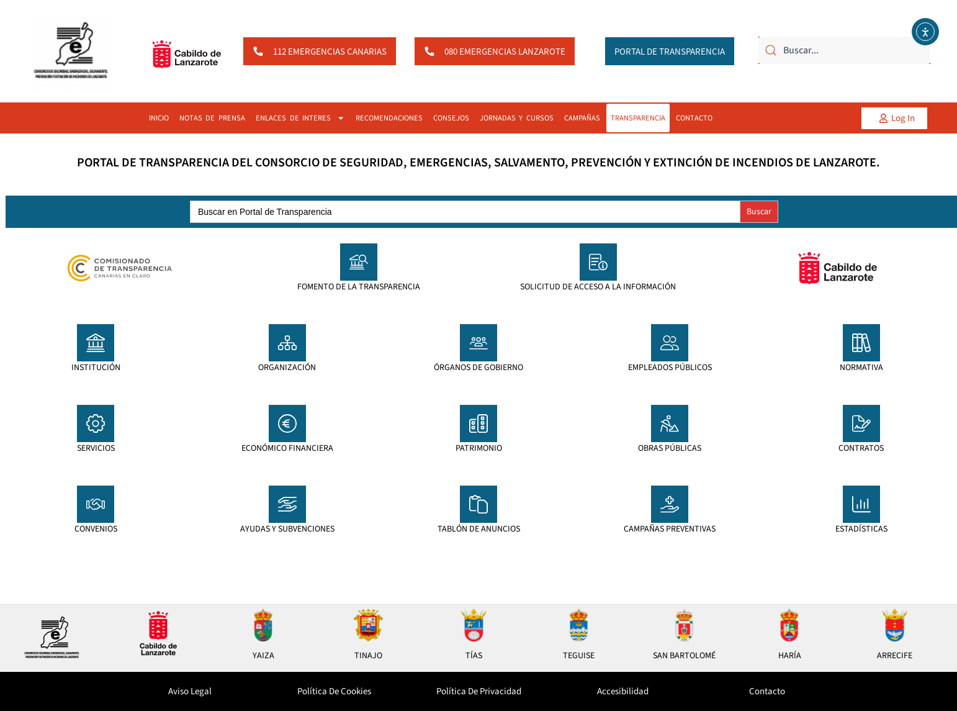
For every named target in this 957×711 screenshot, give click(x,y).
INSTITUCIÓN (95, 367)
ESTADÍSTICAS (861, 529)
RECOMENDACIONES (389, 118)
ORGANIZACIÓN (287, 367)
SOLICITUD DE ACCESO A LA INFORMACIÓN (598, 287)
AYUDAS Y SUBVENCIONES (287, 529)
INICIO (159, 118)
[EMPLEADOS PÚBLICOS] (669, 342)
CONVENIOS (95, 529)
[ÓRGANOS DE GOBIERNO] (478, 342)
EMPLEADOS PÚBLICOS (670, 367)
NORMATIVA (861, 367)
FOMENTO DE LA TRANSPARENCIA (358, 287)
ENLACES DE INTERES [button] (300, 118)
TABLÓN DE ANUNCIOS (479, 529)
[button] (894, 118)
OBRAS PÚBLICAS (669, 448)
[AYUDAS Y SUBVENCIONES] (287, 504)
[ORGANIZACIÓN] (287, 342)
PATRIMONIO (479, 448)
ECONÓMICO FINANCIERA (287, 448)
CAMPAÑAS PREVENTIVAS (670, 529)
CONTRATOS (861, 448)
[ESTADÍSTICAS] (861, 504)
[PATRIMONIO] (478, 423)
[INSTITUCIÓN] (95, 342)
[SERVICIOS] (95, 423)
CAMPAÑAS (582, 118)
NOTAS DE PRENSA (212, 118)
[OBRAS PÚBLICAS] (669, 423)
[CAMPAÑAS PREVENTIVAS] (669, 504)
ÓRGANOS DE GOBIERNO (478, 367)
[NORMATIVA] (861, 342)
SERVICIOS (96, 448)
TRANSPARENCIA (638, 118)
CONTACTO (694, 118)
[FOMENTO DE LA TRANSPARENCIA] (358, 262)
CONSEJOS (451, 118)
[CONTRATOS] (861, 423)
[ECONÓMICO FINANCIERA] (287, 423)
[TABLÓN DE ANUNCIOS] (478, 504)
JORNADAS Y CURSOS (517, 118)
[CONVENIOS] (95, 504)
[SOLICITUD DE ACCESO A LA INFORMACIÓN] (598, 262)
